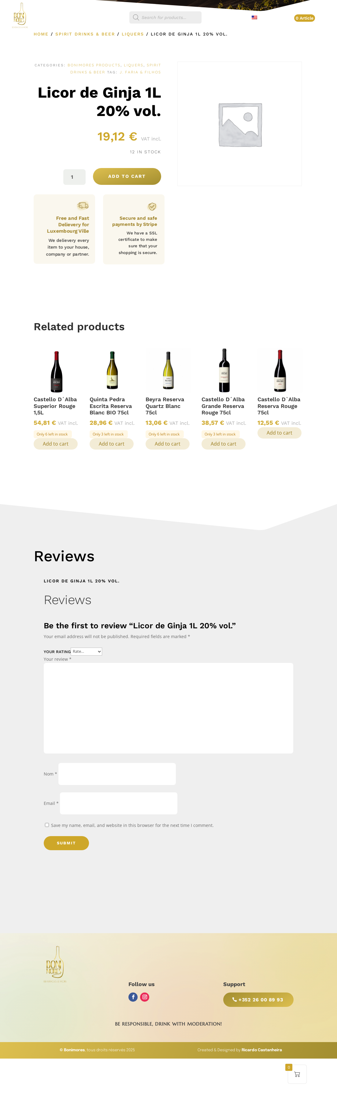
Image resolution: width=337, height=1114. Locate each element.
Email (51, 803)
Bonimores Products (94, 65)
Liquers (133, 34)
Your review (58, 659)
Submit (66, 843)
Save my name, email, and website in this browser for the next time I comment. (132, 825)
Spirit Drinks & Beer (85, 34)
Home (41, 34)
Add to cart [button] (56, 443)
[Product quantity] (74, 177)
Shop (116, 17)
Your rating (57, 651)
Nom (50, 774)
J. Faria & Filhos (140, 72)
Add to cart (127, 176)
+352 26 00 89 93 (261, 1000)
